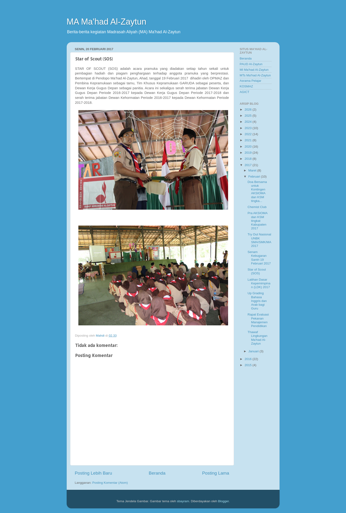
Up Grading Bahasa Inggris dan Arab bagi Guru (257, 300)
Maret (252, 170)
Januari (254, 351)
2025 (248, 115)
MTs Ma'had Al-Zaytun (255, 75)
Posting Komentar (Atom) (110, 482)
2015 (248, 365)
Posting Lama (215, 473)
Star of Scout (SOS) (257, 271)
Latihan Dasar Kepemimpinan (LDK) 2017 (259, 283)
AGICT (244, 92)
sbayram (183, 501)
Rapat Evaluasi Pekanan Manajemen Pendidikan (258, 320)
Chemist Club (257, 207)
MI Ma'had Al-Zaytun (254, 69)
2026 (248, 109)
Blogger (223, 501)
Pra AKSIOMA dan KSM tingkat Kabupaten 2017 (257, 220)
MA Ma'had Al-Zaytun (106, 21)
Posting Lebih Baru (93, 473)
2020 (248, 146)
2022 (248, 134)
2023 (248, 128)
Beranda (157, 473)
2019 (248, 152)
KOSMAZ (246, 86)
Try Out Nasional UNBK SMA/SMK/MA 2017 (259, 240)
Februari (254, 176)
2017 (248, 165)
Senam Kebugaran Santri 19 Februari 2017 (259, 257)
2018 (248, 158)
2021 (248, 140)
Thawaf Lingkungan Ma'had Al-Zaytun (257, 337)
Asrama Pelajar (250, 80)
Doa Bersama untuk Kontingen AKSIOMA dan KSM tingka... (257, 191)
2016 (248, 359)
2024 (248, 121)
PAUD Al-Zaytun (251, 64)
